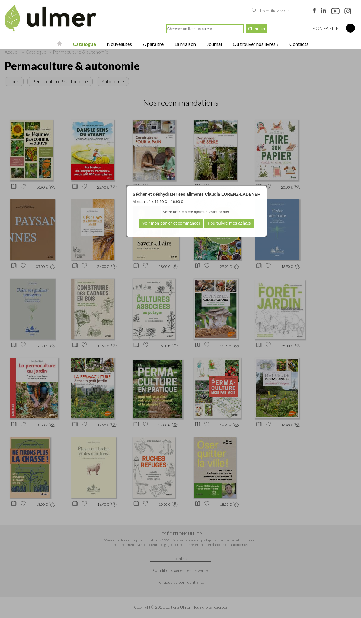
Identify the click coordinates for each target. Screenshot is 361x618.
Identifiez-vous (275, 10)
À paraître (153, 44)
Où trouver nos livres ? (255, 44)
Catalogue (84, 44)
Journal (214, 44)
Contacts (298, 44)
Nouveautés (119, 44)
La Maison (185, 44)
